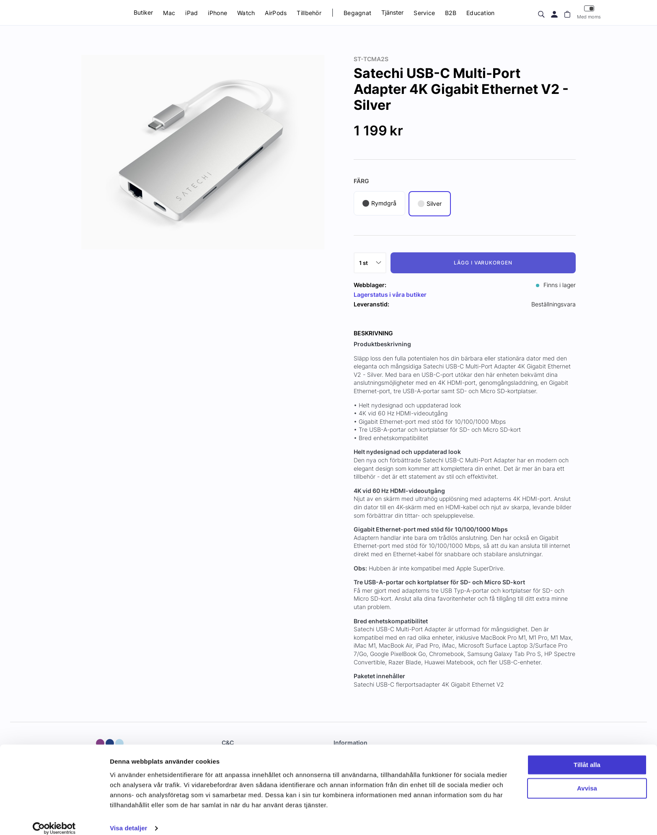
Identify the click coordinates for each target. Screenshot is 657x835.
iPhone (217, 12)
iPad (191, 12)
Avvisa (587, 778)
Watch (246, 12)
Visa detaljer (128, 818)
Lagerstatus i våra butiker (390, 294)
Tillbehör (309, 12)
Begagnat (357, 12)
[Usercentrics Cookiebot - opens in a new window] (54, 818)
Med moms (589, 12)
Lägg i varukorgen (483, 262)
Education (480, 12)
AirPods (276, 12)
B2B (450, 12)
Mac (169, 12)
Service (424, 12)
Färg (361, 180)
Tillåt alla (587, 755)
